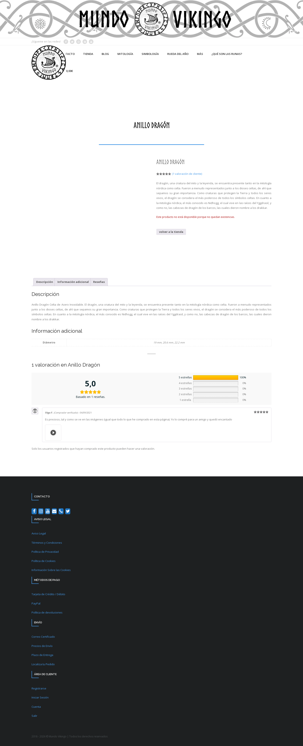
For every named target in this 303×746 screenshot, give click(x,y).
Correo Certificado (43, 637)
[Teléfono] (61, 511)
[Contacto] (54, 511)
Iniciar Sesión (40, 697)
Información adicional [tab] (73, 282)
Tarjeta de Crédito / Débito (48, 594)
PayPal (36, 603)
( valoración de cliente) (187, 174)
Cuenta (36, 707)
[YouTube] (47, 511)
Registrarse (39, 688)
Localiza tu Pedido (43, 664)
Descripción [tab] (44, 282)
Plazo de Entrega (42, 655)
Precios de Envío (42, 646)
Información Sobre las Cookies (51, 570)
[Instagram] (40, 511)
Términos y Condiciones (47, 543)
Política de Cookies (44, 561)
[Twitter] (67, 511)
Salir (34, 716)
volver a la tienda (171, 232)
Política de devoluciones (47, 612)
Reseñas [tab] (99, 282)
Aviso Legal (39, 533)
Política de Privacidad (45, 552)
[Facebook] (34, 511)
